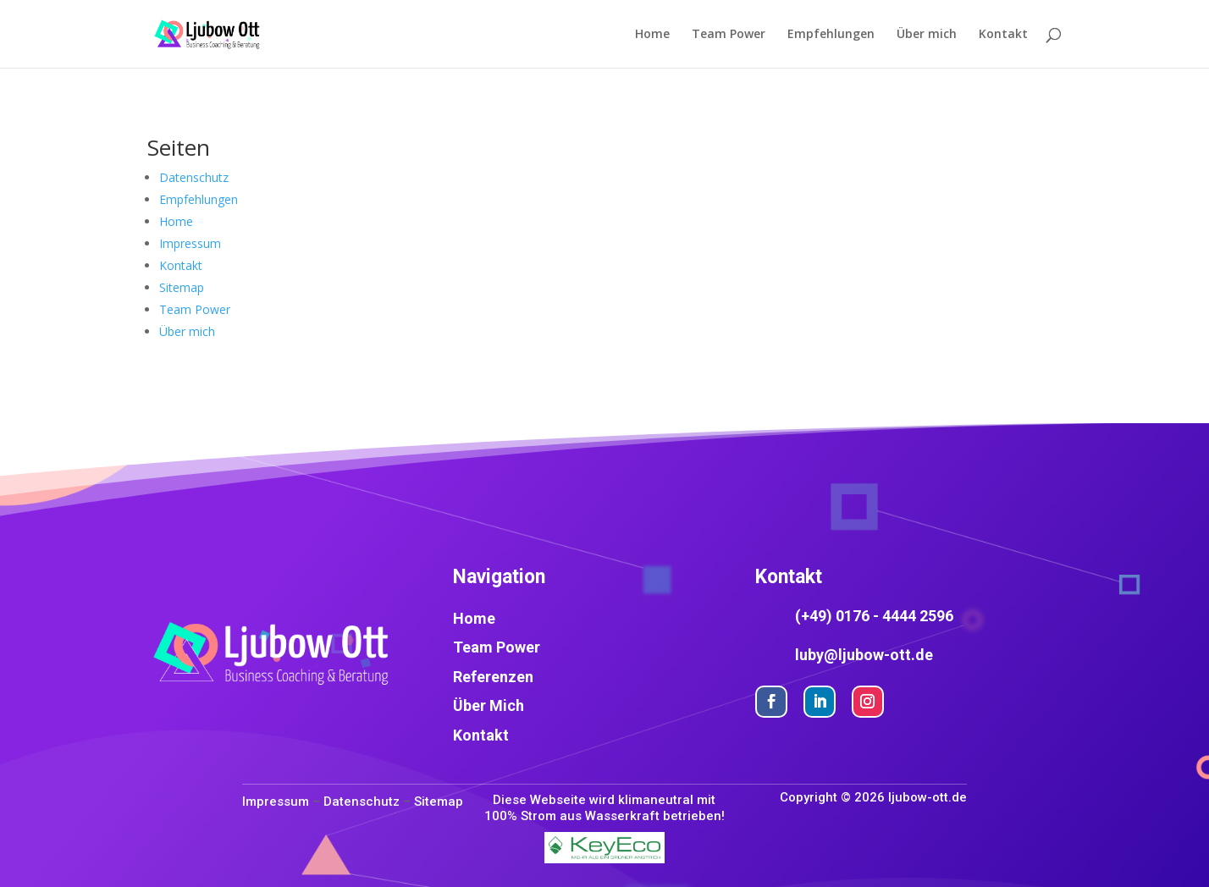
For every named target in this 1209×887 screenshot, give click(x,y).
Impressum (190, 243)
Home (652, 34)
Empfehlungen (831, 34)
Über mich (927, 34)
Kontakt (1003, 34)
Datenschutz (194, 177)
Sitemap (181, 287)
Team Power (728, 34)
